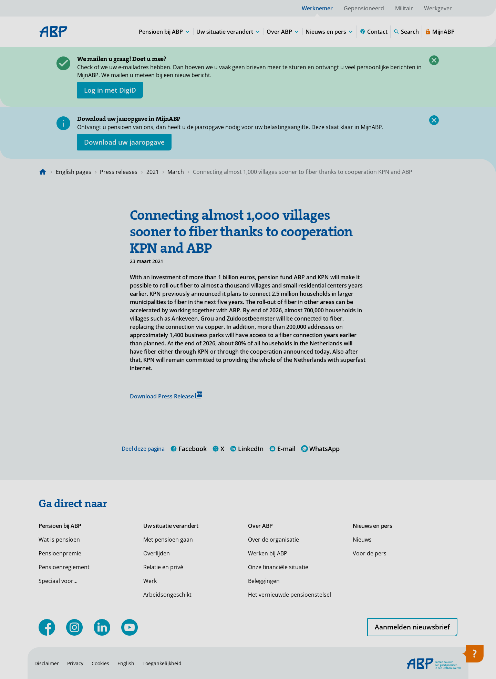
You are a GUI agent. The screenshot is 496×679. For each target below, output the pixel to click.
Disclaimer (46, 663)
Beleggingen (264, 581)
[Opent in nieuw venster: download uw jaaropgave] (124, 142)
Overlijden (156, 553)
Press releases (118, 172)
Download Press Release (166, 395)
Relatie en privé (163, 567)
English (125, 663)
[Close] (434, 60)
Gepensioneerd (364, 8)
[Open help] (473, 656)
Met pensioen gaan (168, 539)
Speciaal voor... (58, 581)
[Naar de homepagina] (43, 172)
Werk (150, 581)
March (175, 172)
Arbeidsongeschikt (167, 594)
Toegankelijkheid (162, 663)
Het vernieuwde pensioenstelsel (289, 594)
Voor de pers (369, 553)
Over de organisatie (273, 539)
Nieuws (362, 539)
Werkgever (438, 8)
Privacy (75, 663)
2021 (152, 172)
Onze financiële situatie (278, 567)
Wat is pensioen (59, 539)
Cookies (100, 663)
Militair (404, 8)
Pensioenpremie (60, 553)
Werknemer (317, 8)
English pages (73, 172)
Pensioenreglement (64, 567)
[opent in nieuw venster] (110, 90)
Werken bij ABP (267, 553)
